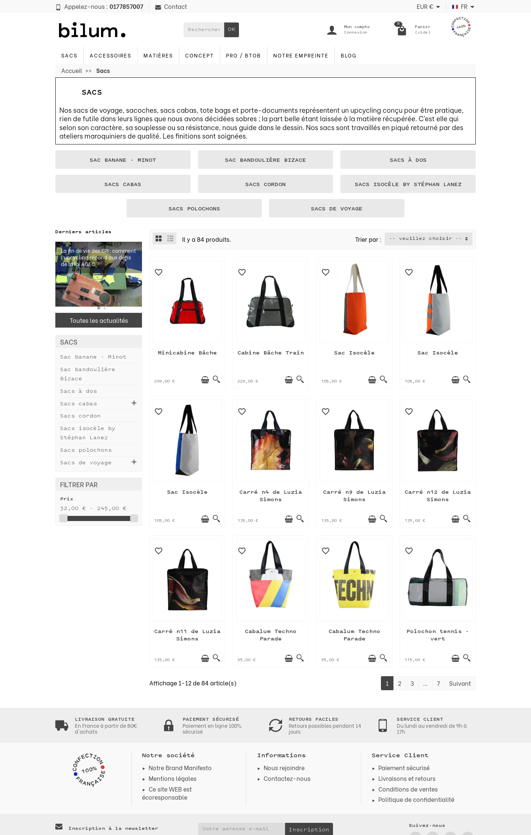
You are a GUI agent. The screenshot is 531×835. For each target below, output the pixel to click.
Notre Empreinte (301, 55)
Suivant (460, 683)
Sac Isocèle (354, 353)
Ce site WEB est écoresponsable (167, 793)
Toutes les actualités (99, 320)
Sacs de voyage (86, 463)
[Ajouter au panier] (205, 380)
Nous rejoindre (284, 767)
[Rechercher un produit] (204, 29)
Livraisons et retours (406, 778)
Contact (171, 6)
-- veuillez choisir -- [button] (425, 239)
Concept (199, 55)
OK (231, 29)
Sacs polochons (86, 450)
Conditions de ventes (408, 789)
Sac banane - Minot (93, 357)
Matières (158, 55)
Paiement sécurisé (404, 767)
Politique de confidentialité (416, 799)
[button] (98, 308)
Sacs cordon (80, 416)
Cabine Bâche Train (270, 353)
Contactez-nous (287, 778)
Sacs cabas (78, 404)
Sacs (69, 55)
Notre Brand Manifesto (180, 767)
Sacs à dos (78, 391)
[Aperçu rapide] (216, 379)
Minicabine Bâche (187, 353)
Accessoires (110, 55)
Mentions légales (173, 778)
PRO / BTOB (243, 55)
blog (349, 55)
